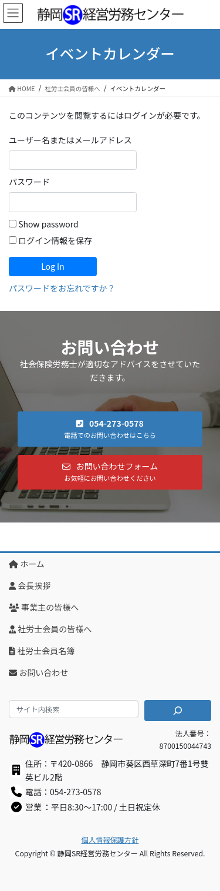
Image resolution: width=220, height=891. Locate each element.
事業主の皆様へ (44, 607)
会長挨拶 (29, 585)
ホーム (27, 564)
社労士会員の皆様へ (50, 629)
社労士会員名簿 (42, 650)
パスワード (29, 181)
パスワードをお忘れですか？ (62, 288)
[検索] (177, 710)
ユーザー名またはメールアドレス (70, 140)
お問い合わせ (38, 672)
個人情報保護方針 (110, 840)
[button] (110, 428)
